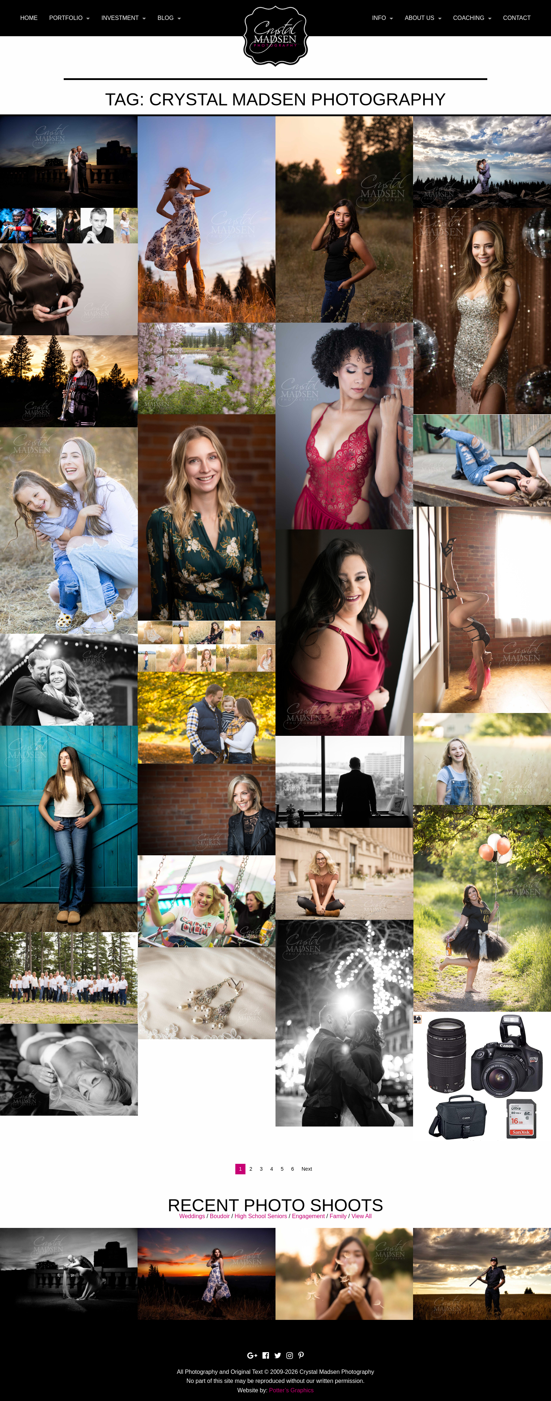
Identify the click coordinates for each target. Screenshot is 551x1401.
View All (362, 1216)
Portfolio (66, 18)
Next (307, 1169)
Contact (517, 18)
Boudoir (220, 1216)
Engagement (308, 1216)
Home (29, 18)
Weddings (192, 1216)
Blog (165, 18)
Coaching (468, 18)
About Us (419, 18)
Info (379, 18)
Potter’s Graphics (291, 1390)
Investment (120, 18)
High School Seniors (261, 1216)
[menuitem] (28, 18)
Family (337, 1216)
